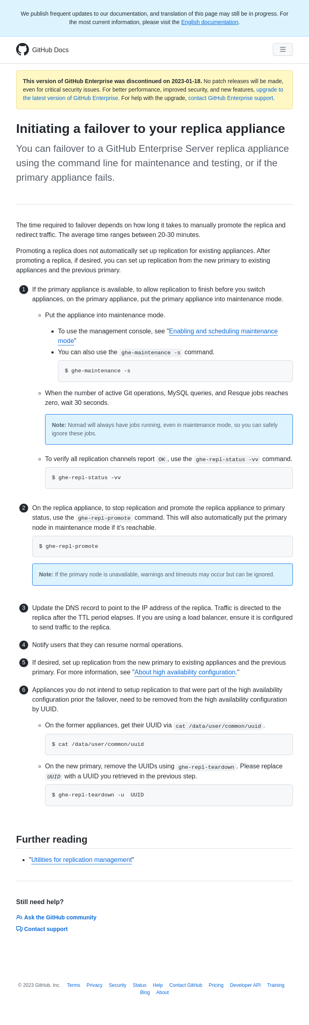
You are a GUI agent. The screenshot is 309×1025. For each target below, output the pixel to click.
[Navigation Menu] (283, 49)
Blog (145, 992)
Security (117, 985)
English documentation (210, 22)
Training (275, 985)
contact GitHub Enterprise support (230, 98)
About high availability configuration (184, 672)
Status (139, 985)
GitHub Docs (50, 50)
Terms (73, 985)
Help (158, 985)
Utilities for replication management (81, 859)
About (162, 992)
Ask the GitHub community (56, 917)
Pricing (216, 985)
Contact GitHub (185, 985)
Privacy (94, 985)
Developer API (245, 985)
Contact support (42, 929)
